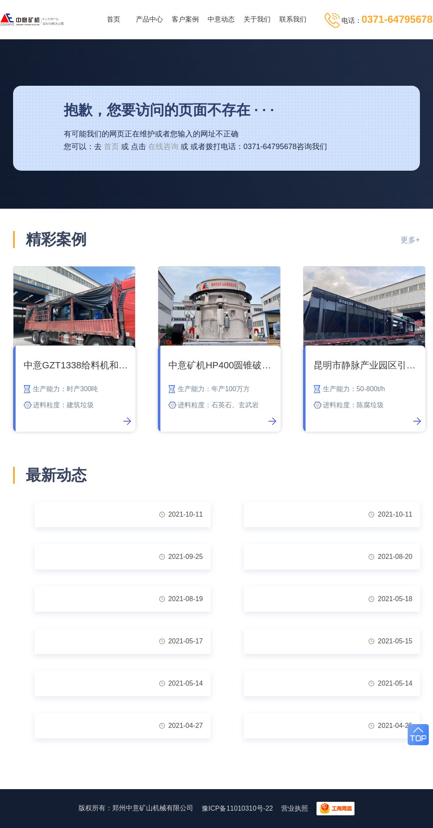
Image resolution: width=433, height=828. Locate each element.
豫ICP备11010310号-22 (237, 808)
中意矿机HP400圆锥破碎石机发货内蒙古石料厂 (222, 365)
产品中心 (149, 19)
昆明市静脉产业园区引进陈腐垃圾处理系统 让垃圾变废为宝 (367, 365)
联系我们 (292, 19)
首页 (113, 19)
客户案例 (185, 19)
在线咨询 (163, 146)
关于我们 (257, 19)
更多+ (410, 240)
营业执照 (294, 808)
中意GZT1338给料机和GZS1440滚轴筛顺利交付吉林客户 (77, 365)
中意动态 (221, 19)
